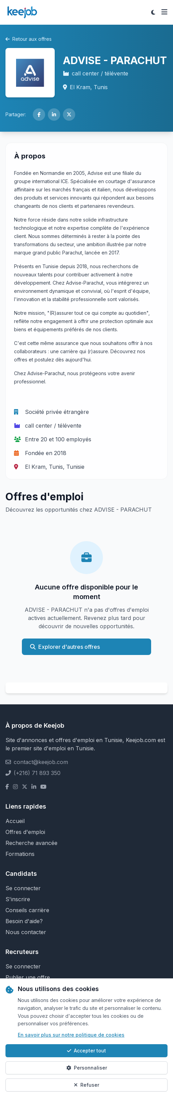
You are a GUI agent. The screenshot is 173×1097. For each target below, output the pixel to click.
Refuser (86, 1085)
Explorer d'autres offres (65, 646)
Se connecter (23, 888)
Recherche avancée (31, 842)
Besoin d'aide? (24, 921)
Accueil (15, 821)
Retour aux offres (28, 39)
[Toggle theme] (153, 12)
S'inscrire (17, 899)
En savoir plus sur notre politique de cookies (71, 1035)
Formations (20, 853)
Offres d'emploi (25, 831)
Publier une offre (27, 977)
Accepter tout (86, 1050)
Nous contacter (25, 932)
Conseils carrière (27, 910)
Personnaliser (86, 1068)
